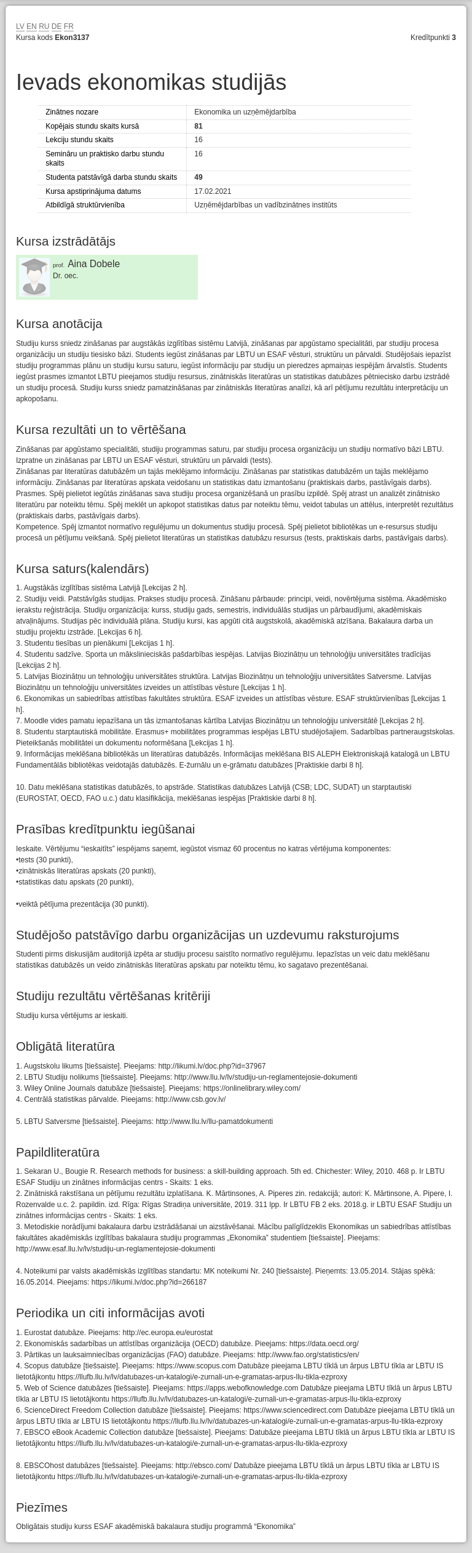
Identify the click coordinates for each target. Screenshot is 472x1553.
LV (20, 26)
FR (69, 26)
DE (57, 26)
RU (44, 26)
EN (31, 26)
